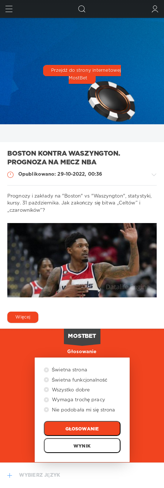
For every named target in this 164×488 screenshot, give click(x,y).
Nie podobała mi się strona (82, 410)
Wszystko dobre (70, 390)
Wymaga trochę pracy (77, 400)
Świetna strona (68, 370)
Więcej (22, 317)
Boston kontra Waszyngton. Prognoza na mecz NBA (63, 158)
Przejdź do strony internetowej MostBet (86, 75)
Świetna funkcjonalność (78, 380)
